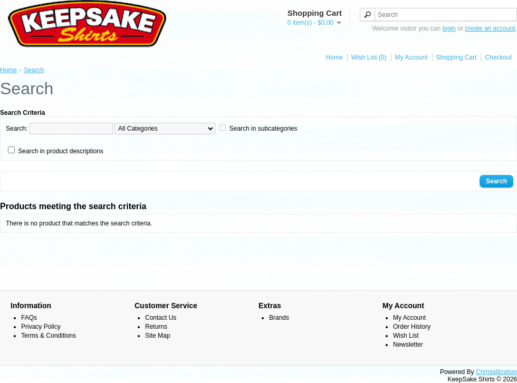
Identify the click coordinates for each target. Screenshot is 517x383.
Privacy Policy (41, 326)
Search (34, 70)
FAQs (29, 317)
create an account (490, 28)
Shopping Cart (456, 57)
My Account (411, 57)
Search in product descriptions (60, 151)
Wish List (406, 335)
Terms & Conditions (48, 335)
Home (334, 57)
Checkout (498, 57)
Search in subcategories (263, 128)
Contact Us (160, 317)
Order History (411, 326)
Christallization (496, 372)
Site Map (157, 335)
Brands (279, 317)
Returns (156, 326)
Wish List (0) (369, 57)
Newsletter (408, 344)
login (449, 28)
